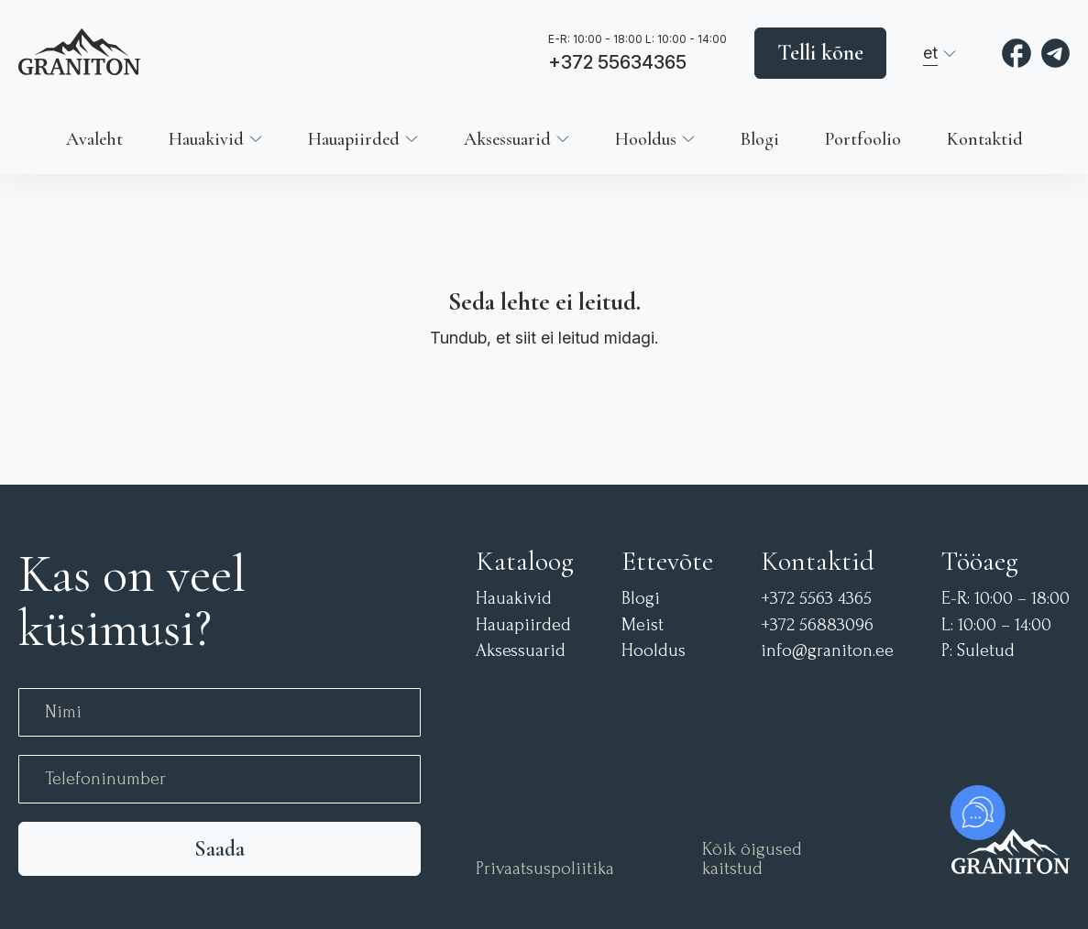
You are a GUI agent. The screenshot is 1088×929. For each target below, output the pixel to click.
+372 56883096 (817, 625)
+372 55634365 (617, 63)
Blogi (760, 139)
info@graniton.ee (827, 651)
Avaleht (94, 139)
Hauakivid (206, 139)
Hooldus (645, 139)
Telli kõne (820, 52)
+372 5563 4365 (816, 598)
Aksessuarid (507, 139)
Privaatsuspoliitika (545, 869)
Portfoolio (863, 139)
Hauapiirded (354, 139)
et (930, 52)
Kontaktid (985, 139)
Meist (642, 625)
